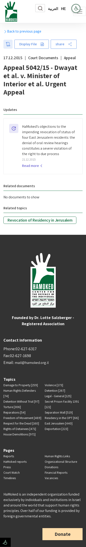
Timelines (9, 478)
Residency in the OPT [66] (62, 418)
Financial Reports (56, 472)
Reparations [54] (14, 412)
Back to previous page (22, 31)
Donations (51, 467)
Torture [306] (12, 407)
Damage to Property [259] (20, 385)
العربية (53, 9)
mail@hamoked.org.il (32, 362)
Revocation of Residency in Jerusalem (39, 220)
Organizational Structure (61, 462)
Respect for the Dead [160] (21, 423)
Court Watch (11, 472)
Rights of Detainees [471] (19, 429)
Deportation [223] (56, 429)
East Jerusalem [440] (58, 423)
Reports (8, 456)
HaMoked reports (15, 462)
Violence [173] (54, 385)
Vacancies (51, 478)
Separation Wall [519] (59, 412)
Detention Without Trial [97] (21, 401)
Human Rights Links (57, 456)
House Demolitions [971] (19, 434)
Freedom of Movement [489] (22, 418)
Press (7, 467)
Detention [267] (55, 391)
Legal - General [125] (58, 396)
